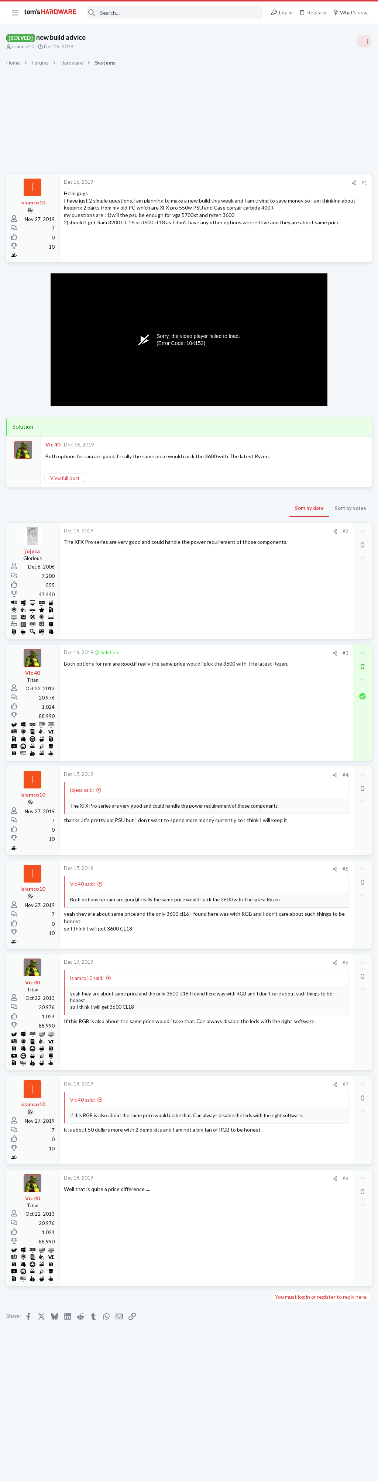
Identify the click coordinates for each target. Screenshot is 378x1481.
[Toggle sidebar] (363, 41)
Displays (282, 970)
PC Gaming (285, 478)
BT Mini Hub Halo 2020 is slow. (320, 721)
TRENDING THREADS (284, 399)
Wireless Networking (295, 742)
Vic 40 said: (83, 891)
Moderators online (286, 1033)
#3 (226, 660)
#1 (245, 183)
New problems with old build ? (318, 884)
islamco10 (24, 46)
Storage (281, 1013)
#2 (226, 538)
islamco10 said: (87, 985)
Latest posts (277, 761)
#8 (226, 1185)
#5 (226, 876)
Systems (282, 435)
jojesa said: (83, 797)
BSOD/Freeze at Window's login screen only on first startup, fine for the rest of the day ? (321, 783)
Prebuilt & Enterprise (295, 935)
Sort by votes (231, 515)
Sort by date (190, 515)
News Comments (291, 535)
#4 (226, 782)
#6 (226, 970)
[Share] (235, 182)
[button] (14, 12)
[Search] (174, 12)
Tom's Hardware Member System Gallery (320, 415)
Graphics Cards (289, 642)
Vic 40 (54, 444)
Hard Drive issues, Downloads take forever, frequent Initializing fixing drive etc (318, 992)
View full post (65, 485)
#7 (226, 1092)
